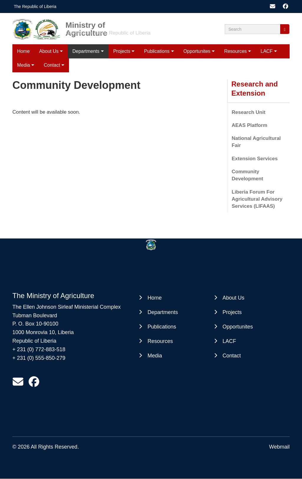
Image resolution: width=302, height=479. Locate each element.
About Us (49, 51)
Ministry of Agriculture (86, 25)
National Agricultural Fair (256, 141)
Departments (85, 51)
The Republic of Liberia (35, 6)
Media (23, 65)
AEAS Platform (249, 125)
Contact (52, 65)
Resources (235, 51)
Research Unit (248, 112)
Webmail (279, 447)
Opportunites (197, 51)
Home (23, 51)
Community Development (247, 175)
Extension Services (255, 158)
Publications (157, 51)
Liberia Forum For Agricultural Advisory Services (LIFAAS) (257, 199)
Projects (121, 51)
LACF (266, 51)
